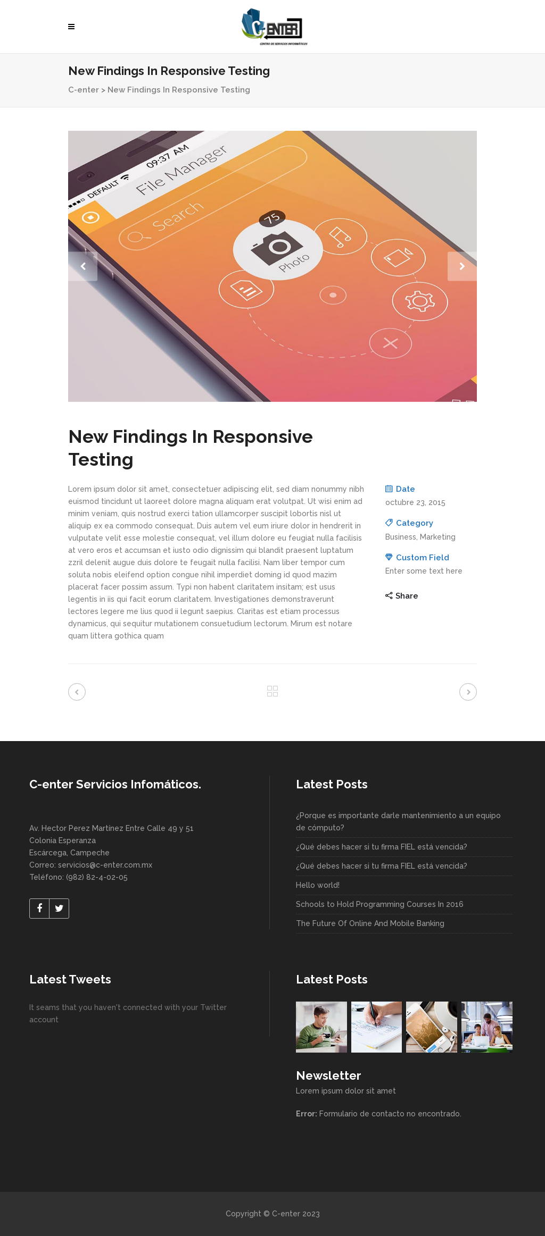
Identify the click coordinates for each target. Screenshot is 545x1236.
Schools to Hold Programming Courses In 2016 (380, 904)
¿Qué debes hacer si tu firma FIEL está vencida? (381, 847)
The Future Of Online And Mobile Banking (370, 923)
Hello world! (318, 885)
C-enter (83, 90)
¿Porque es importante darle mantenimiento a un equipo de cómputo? (398, 821)
